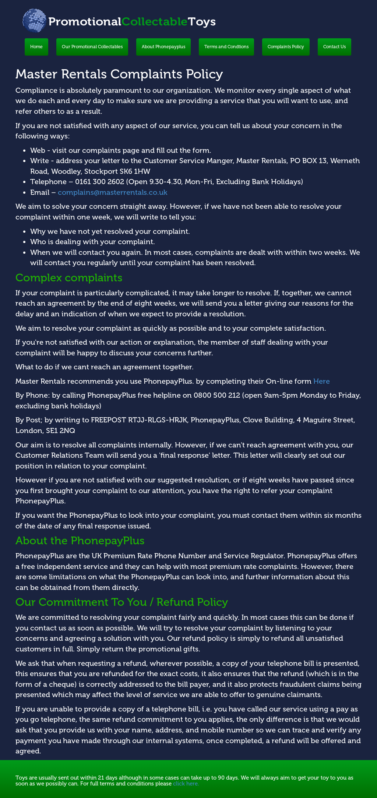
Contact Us (334, 46)
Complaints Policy (286, 46)
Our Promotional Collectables (92, 46)
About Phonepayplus (163, 46)
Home (36, 46)
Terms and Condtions (226, 46)
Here (321, 381)
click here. (186, 783)
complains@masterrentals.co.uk (113, 192)
